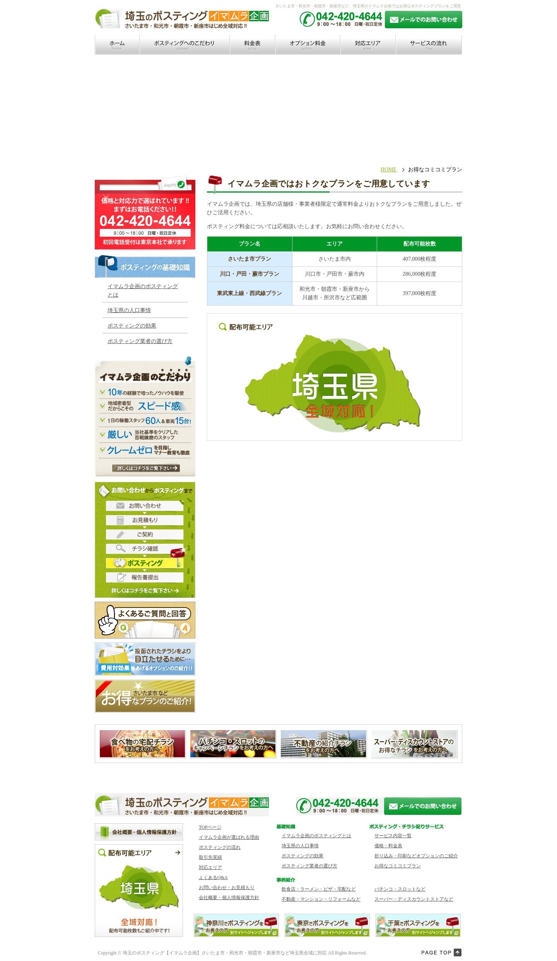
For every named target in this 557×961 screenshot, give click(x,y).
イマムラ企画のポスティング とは (143, 290)
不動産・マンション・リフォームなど (321, 899)
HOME (388, 169)
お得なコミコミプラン (397, 866)
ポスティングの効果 (132, 326)
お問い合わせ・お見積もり (227, 887)
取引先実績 (210, 857)
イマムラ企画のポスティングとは (316, 835)
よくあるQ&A (213, 877)
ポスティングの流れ (220, 847)
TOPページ (210, 827)
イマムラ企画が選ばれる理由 (229, 837)
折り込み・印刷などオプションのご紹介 (416, 856)
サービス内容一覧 (393, 835)
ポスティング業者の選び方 (140, 341)
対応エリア (210, 867)
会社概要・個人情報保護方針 (229, 897)
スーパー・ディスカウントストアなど (413, 899)
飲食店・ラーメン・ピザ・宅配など (319, 889)
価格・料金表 (388, 845)
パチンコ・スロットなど (399, 889)
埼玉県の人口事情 (129, 310)
